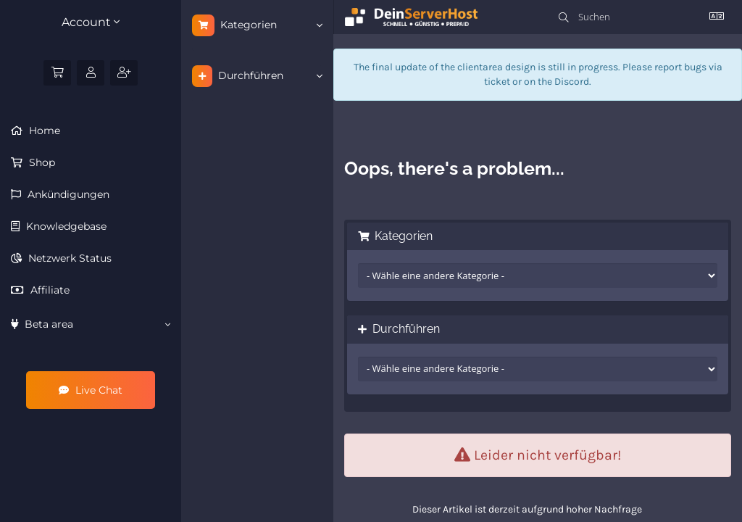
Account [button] (91, 22)
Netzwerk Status (68, 258)
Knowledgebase (65, 226)
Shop (40, 162)
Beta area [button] (90, 324)
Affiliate (49, 290)
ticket (497, 81)
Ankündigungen (67, 194)
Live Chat (90, 390)
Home (43, 130)
